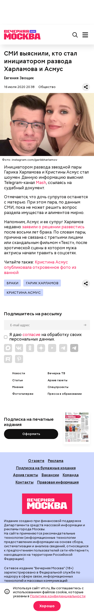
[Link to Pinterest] (19, 359)
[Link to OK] (30, 348)
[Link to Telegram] (63, 348)
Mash (41, 182)
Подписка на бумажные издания (46, 468)
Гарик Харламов (42, 283)
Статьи (17, 380)
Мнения (17, 387)
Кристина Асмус (24, 292)
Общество (47, 87)
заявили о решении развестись (53, 227)
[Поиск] (75, 35)
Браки (12, 283)
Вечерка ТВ (56, 373)
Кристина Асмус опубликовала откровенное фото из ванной (40, 267)
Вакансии (50, 474)
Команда (71, 474)
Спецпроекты (58, 387)
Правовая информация (58, 482)
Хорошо (47, 606)
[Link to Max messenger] (8, 348)
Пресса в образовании (65, 393)
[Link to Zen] (41, 348)
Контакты (25, 482)
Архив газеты (57, 380)
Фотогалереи (22, 393)
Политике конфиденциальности (57, 596)
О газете (36, 460)
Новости (18, 373)
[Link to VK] (19, 348)
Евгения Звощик (19, 78)
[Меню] (85, 35)
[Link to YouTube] (52, 348)
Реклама (55, 460)
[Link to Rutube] (8, 359)
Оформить (31, 434)
